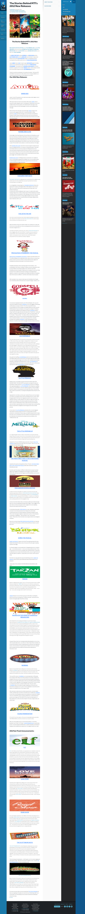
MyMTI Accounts (66, 1)
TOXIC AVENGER (17, 52)
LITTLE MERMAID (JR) (29, 47)
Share (12, 897)
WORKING (24, 55)
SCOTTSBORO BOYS (14, 57)
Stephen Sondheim (35, 820)
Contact (67, 904)
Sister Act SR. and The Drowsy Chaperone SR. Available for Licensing (67, 40)
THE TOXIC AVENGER (19, 882)
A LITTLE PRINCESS (25, 378)
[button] (70, 1)
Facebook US (65, 906)
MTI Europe (65, 9)
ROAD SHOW (31, 55)
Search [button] (74, 1)
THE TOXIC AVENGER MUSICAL (24, 875)
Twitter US (67, 906)
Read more (64, 35)
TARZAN (25, 67)
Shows (2, 13)
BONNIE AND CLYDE (32, 50)
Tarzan (17, 11)
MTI (63, 7)
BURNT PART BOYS (15, 55)
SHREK (13, 63)
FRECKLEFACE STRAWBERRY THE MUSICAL (24, 253)
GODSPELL (24, 298)
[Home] (3, 5)
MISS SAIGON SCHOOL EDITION (25, 488)
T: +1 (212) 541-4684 (15, 909)
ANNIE (33, 101)
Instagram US (72, 906)
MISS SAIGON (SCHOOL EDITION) (17, 47)
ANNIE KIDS (24, 57)
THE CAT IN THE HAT (24, 213)
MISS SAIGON (14, 496)
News (2, 34)
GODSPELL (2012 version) (28, 66)
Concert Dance (2, 26)
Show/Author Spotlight (14, 10)
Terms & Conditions (57, 904)
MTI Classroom (3, 22)
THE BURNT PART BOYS (24, 176)
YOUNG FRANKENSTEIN (32, 60)
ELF (19, 63)
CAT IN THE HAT (21, 58)
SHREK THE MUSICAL (24, 538)
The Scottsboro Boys (22, 11)
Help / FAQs (3, 29)
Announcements (21, 10)
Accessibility (70, 904)
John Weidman (18, 821)
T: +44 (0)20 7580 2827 (25, 908)
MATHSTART (29, 63)
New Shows (14, 11)
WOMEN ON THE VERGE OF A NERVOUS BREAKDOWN (28, 622)
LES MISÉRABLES (24, 336)
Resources (3, 17)
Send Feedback (57, 906)
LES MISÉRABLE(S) (28, 69)
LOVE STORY (21, 50)
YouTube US (69, 906)
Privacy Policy (63, 904)
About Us (2, 38)
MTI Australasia (66, 11)
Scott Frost (12, 9)
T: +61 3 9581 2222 (35, 911)
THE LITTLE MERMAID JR (25, 431)
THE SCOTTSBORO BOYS (25, 842)
